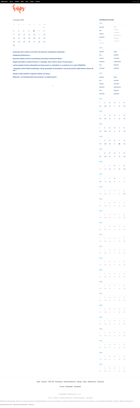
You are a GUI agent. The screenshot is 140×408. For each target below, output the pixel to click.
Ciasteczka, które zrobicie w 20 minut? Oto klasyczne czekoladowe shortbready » (39, 52)
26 (29, 42)
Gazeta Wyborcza (69, 382)
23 (14, 42)
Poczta (134, 1)
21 (39, 38)
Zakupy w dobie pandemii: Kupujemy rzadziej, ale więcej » (31, 73)
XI (119, 106)
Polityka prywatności (66, 398)
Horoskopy (58, 382)
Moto (22, 1)
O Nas (50, 398)
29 (44, 42)
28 (39, 42)
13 (34, 34)
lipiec (115, 51)
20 (34, 38)
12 (29, 34)
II (104, 102)
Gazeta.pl (100, 382)
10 (19, 34)
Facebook (77, 386)
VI (124, 102)
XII (124, 106)
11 (24, 34)
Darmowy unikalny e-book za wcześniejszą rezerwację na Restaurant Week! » (38, 58)
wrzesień (116, 58)
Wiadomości (4, 1)
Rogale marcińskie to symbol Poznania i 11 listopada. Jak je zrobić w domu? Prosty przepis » (43, 62)
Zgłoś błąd (89, 398)
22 (44, 38)
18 (24, 38)
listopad (116, 65)
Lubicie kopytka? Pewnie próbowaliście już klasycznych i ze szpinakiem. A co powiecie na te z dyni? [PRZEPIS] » (49, 65)
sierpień (116, 55)
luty (100, 30)
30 (14, 45)
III (109, 102)
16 (14, 38)
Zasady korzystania (79, 398)
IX (109, 106)
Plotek (32, 1)
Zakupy (79, 382)
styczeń (101, 27)
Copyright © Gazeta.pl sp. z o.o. (70, 394)
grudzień (116, 68)
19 (29, 38)
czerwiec (102, 68)
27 (34, 42)
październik (117, 61)
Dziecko (38, 1)
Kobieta (17, 1)
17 (19, 38)
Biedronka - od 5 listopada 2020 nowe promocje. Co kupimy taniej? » (35, 77)
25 (24, 42)
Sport (11, 1)
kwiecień (102, 37)
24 (19, 42)
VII (100, 106)
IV (114, 102)
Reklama (55, 398)
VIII (105, 106)
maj (100, 65)
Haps (85, 382)
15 (44, 34)
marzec (101, 34)
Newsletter (69, 386)
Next (27, 1)
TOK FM (51, 382)
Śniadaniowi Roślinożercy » (22, 55)
